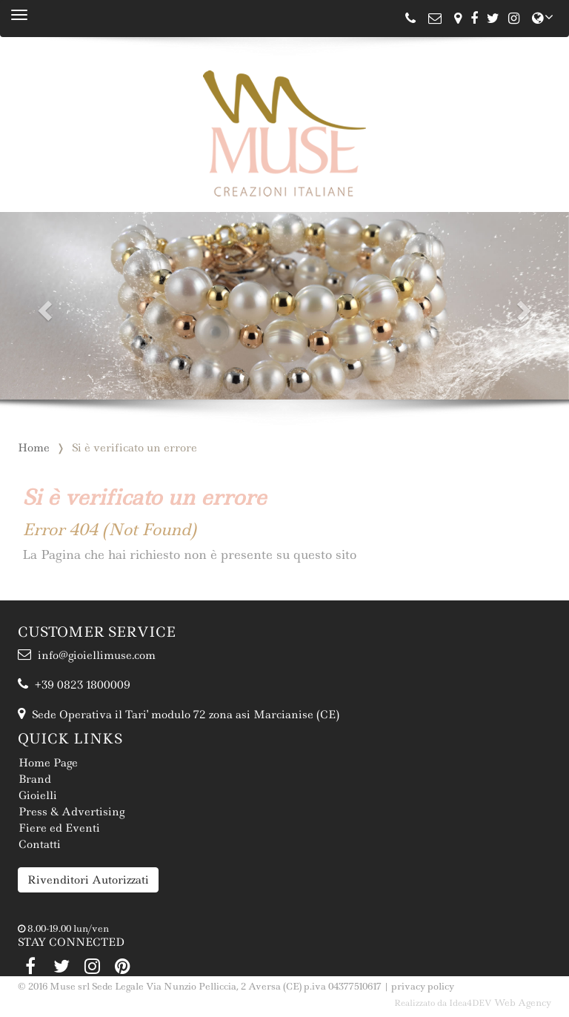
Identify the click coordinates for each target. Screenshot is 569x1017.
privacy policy (422, 986)
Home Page (48, 762)
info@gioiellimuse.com (87, 655)
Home (34, 447)
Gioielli (38, 795)
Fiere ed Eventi (59, 828)
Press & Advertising (71, 811)
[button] (42, 306)
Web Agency (522, 1002)
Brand (35, 779)
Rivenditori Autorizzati (88, 879)
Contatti (40, 844)
